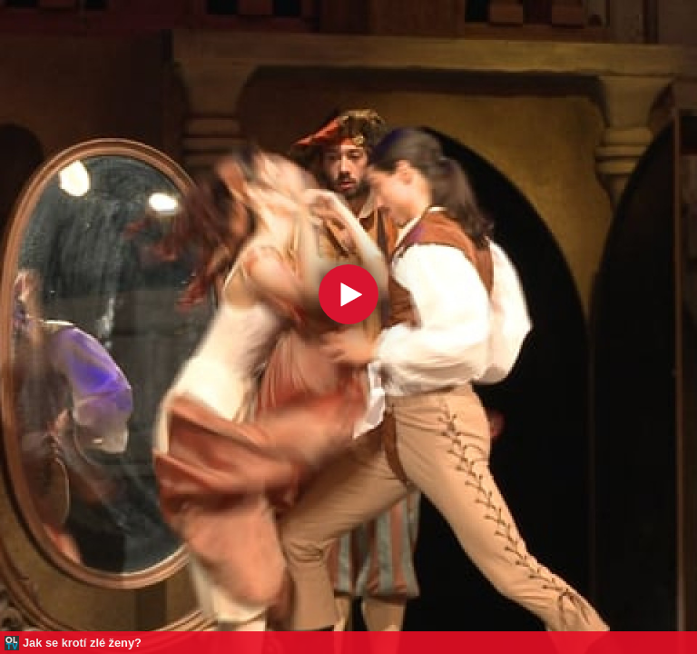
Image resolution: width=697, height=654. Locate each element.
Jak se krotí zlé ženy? (82, 642)
